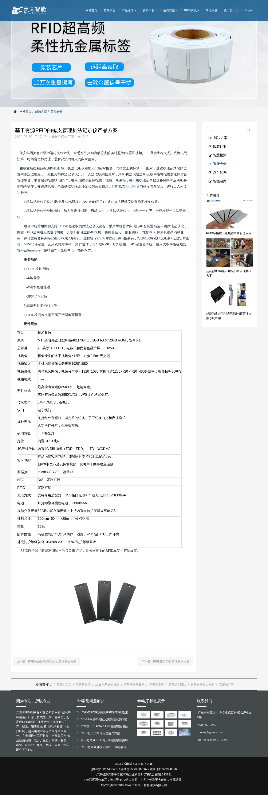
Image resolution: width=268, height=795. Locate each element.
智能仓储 (56, 111)
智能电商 (217, 181)
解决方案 (41, 111)
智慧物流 (217, 155)
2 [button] (129, 104)
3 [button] (134, 104)
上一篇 (46, 661)
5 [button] (144, 104)
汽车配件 (217, 172)
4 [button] (139, 104)
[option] (134, 53)
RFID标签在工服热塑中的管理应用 (229, 233)
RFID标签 (132, 186)
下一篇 (165, 661)
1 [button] (124, 104)
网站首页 (22, 111)
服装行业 (217, 146)
